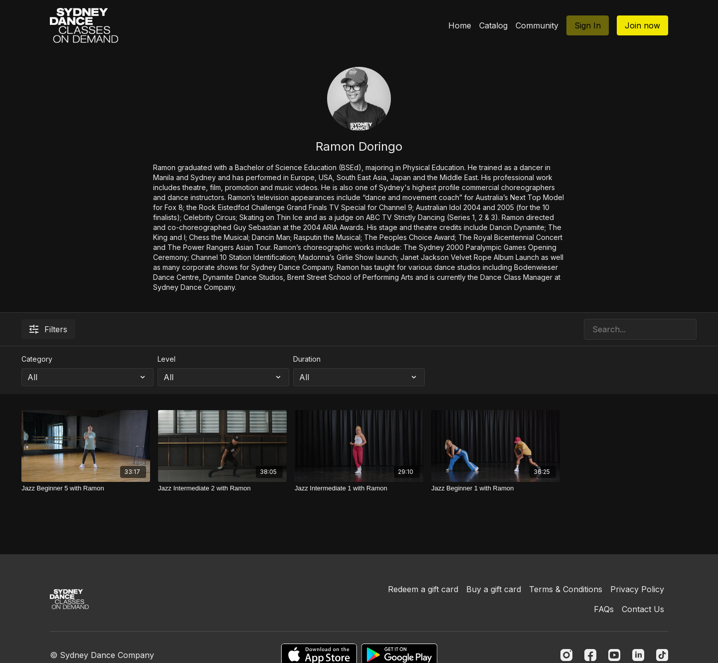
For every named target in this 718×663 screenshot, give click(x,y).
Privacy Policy (637, 589)
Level (167, 359)
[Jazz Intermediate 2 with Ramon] (222, 488)
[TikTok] (662, 655)
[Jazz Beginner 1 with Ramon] (495, 488)
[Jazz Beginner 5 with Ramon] (85, 488)
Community (537, 25)
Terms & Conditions (565, 589)
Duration (307, 359)
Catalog (493, 25)
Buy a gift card (493, 589)
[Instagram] (566, 655)
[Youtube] (614, 655)
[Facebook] (590, 655)
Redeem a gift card (423, 589)
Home (459, 25)
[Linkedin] (638, 655)
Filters (48, 329)
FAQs (604, 609)
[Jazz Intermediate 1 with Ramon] (359, 488)
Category (36, 359)
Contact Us (643, 609)
